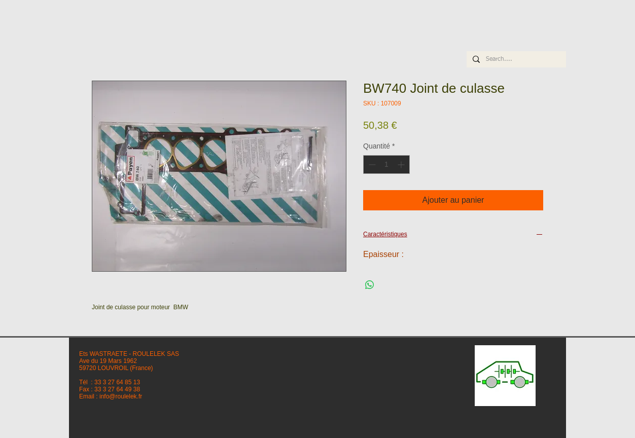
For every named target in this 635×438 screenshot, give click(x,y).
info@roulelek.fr (120, 396)
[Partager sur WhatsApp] (370, 285)
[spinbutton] (386, 164)
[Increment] (402, 164)
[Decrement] (371, 164)
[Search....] (515, 59)
